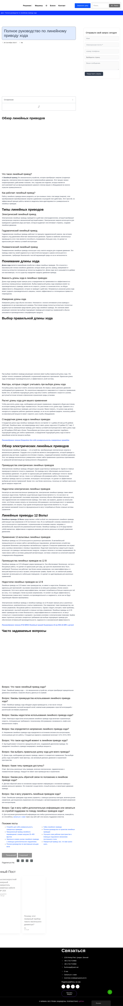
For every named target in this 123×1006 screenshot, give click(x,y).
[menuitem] (27, 5)
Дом (2, 13)
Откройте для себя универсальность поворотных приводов (45, 440)
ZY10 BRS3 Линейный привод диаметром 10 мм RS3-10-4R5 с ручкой (47, 625)
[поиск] (100, 5)
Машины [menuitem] (39, 5)
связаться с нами (19, 817)
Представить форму (94, 74)
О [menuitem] (46, 5)
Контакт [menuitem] (61, 5)
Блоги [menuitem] (53, 5)
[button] (73, 100)
